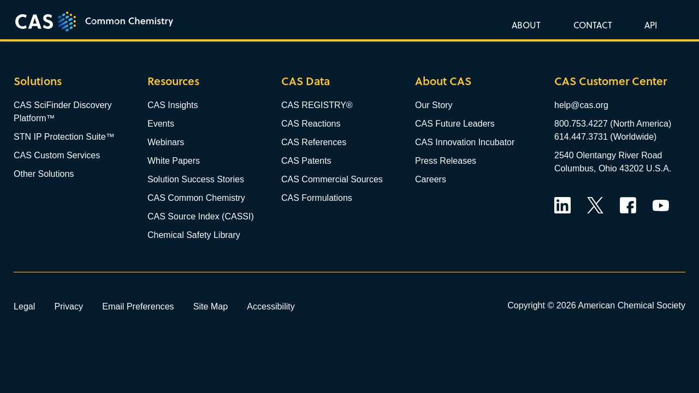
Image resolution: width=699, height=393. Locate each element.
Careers (430, 179)
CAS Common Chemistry (196, 198)
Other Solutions (44, 173)
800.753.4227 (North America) (612, 123)
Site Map (210, 306)
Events (160, 123)
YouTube (661, 205)
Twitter (595, 205)
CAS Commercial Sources (332, 179)
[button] (648, 25)
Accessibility (271, 306)
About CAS (443, 81)
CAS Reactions (311, 123)
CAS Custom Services (57, 155)
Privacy (68, 306)
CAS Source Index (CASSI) (200, 216)
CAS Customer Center (610, 81)
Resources (173, 81)
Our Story (433, 105)
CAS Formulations (316, 198)
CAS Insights (172, 105)
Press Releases (445, 160)
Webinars (165, 142)
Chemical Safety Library (193, 235)
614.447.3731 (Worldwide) (605, 136)
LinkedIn (562, 205)
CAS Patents (306, 160)
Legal (24, 306)
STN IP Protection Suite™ (64, 136)
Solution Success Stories (195, 179)
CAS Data (305, 81)
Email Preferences (138, 306)
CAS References (313, 142)
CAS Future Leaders (455, 123)
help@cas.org (581, 105)
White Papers (173, 160)
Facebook (628, 205)
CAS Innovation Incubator (464, 142)
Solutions (38, 81)
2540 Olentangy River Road (608, 155)
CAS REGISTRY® (317, 105)
